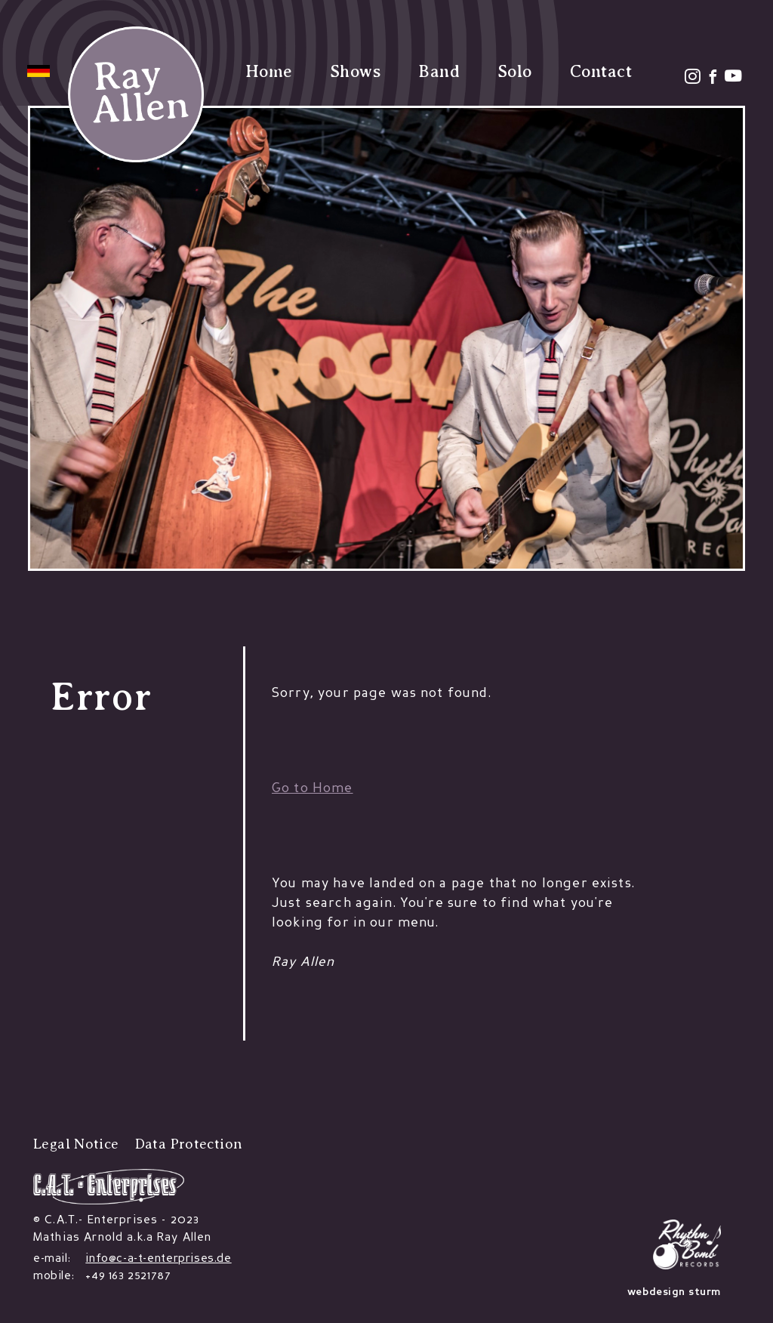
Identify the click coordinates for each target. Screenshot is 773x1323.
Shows (355, 71)
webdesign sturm (674, 1292)
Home (268, 71)
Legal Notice (76, 1144)
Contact (601, 71)
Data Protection (188, 1144)
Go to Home (312, 788)
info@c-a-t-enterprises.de (158, 1259)
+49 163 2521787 (128, 1276)
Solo (514, 71)
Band (439, 71)
